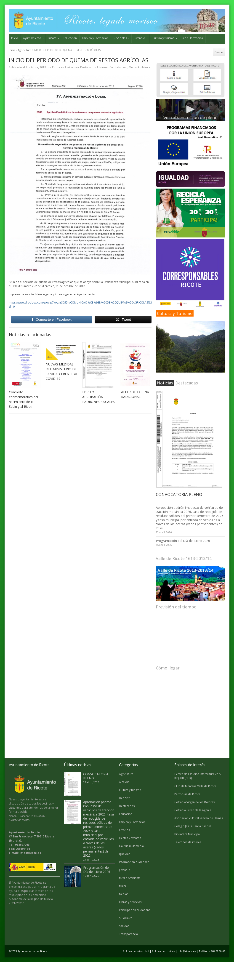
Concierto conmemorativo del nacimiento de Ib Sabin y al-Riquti (23, 399)
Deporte (124, 798)
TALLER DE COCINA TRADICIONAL (134, 394)
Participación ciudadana (134, 910)
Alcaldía (124, 782)
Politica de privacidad (136, 951)
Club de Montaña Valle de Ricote (195, 786)
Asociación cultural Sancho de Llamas (198, 818)
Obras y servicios (130, 902)
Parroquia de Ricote (187, 794)
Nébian (123, 894)
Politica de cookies (163, 951)
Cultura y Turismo (175, 313)
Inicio (14, 38)
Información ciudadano (112, 67)
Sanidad (124, 926)
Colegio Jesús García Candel (192, 826)
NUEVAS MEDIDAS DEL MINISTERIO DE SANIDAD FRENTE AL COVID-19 (62, 371)
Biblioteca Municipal (187, 834)
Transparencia (128, 934)
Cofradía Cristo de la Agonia (192, 810)
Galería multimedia (131, 846)
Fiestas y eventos (130, 838)
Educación (70, 38)
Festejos (124, 830)
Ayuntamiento (32, 38)
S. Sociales (120, 38)
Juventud (139, 38)
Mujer (122, 886)
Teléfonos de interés (187, 842)
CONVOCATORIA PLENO (179, 494)
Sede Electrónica (192, 38)
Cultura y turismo (163, 38)
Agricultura (24, 50)
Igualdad (124, 854)
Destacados (88, 67)
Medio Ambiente (139, 67)
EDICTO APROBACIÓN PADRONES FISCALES (98, 397)
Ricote (52, 38)
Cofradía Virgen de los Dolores (194, 802)
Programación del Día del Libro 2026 (183, 540)
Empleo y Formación (95, 38)
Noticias (165, 383)
